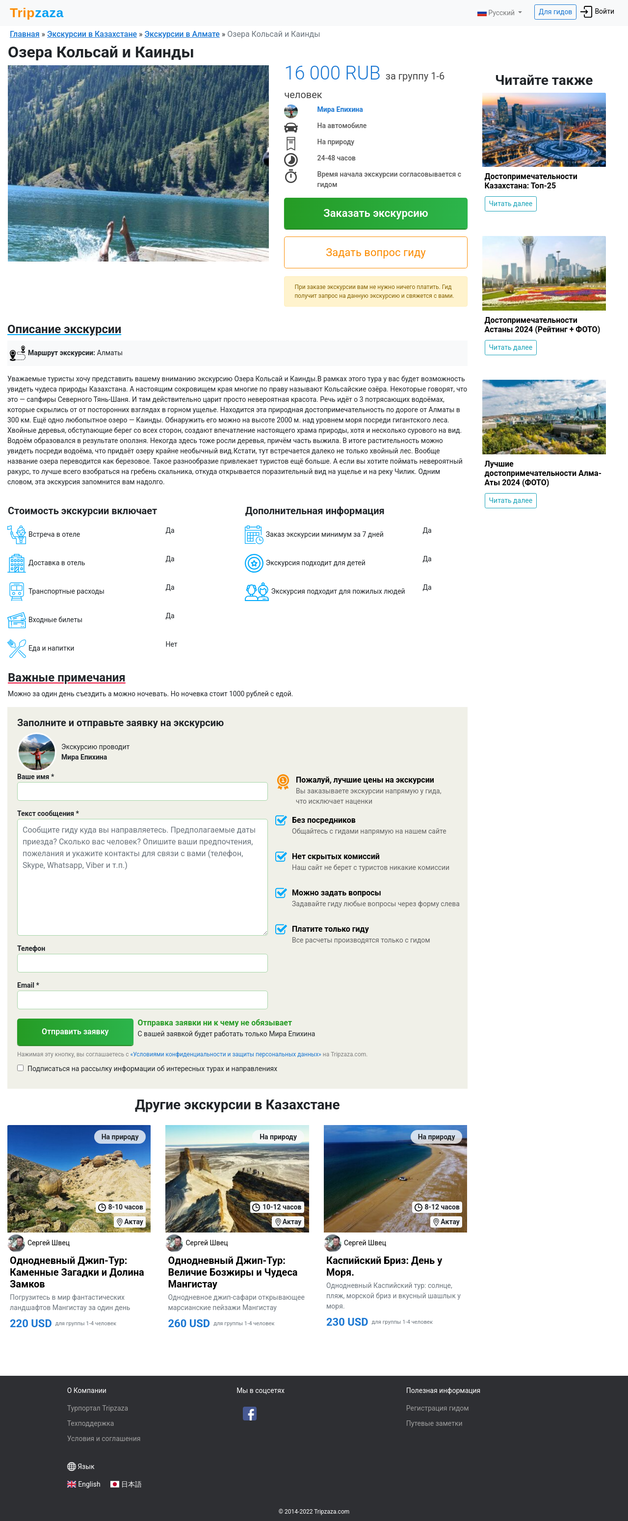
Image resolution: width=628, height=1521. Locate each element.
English (89, 1484)
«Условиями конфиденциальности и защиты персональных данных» (226, 1054)
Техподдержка (90, 1423)
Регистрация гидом (437, 1408)
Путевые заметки (434, 1423)
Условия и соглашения (104, 1438)
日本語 (131, 1484)
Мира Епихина (340, 109)
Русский (496, 13)
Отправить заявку (75, 1031)
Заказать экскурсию (375, 213)
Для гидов (555, 12)
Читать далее (511, 204)
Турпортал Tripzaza (97, 1408)
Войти (597, 12)
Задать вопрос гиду (375, 252)
